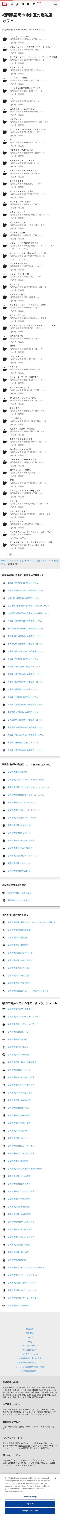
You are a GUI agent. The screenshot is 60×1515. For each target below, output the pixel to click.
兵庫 (52, 1392)
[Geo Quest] (39, 4)
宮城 (38, 1387)
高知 (54, 1395)
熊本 (19, 1397)
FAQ (30, 1341)
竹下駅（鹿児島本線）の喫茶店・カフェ (25, 621)
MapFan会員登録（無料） (14, 1427)
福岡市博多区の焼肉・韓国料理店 (22, 1062)
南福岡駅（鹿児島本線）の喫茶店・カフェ (26, 727)
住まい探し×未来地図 (40, 1409)
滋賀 (37, 1392)
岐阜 (17, 1392)
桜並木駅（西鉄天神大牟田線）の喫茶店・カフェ (29, 605)
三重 (32, 1392)
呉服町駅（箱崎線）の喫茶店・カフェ (24, 598)
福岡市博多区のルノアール (19, 833)
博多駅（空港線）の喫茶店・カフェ (23, 659)
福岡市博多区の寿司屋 (17, 1039)
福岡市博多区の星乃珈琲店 (19, 871)
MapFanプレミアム (11, 1460)
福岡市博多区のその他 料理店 (21, 1077)
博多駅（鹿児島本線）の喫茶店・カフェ (25, 674)
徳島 (39, 1395)
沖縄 (41, 1397)
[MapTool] (23, 4)
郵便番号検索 (50, 1412)
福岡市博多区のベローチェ (19, 863)
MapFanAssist (9, 1463)
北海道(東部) (8, 1387)
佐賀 (9, 1397)
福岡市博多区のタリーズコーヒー (22, 818)
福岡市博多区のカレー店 (18, 1032)
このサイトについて (30, 1354)
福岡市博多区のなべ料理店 (19, 1176)
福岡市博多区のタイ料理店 (19, 1244)
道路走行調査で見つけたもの (30, 1446)
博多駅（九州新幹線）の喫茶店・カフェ (25, 704)
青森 (28, 1387)
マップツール (24, 1409)
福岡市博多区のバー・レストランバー (24, 1275)
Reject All (30, 1505)
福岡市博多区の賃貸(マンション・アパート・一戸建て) (31, 922)
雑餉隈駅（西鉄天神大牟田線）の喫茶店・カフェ (29, 613)
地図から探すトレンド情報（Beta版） (31, 1443)
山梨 (8, 1392)
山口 (34, 1395)
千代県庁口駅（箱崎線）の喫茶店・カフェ (26, 628)
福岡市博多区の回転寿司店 (19, 1305)
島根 (19, 1395)
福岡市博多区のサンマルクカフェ (22, 802)
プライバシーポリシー (30, 1346)
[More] (55, 3)
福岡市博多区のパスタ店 (18, 1047)
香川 (44, 1395)
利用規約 (30, 1333)
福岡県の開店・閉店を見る (19, 893)
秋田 (43, 1387)
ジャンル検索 (17, 561)
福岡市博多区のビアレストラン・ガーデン (26, 1267)
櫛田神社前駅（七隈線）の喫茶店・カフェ (26, 590)
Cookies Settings (30, 1498)
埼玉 (19, 1390)
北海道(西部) (20, 1387)
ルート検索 (12, 1409)
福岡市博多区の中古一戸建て (20, 960)
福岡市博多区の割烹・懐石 (19, 1123)
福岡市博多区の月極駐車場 (19, 930)
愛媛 (49, 1395)
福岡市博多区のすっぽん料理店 (21, 1222)
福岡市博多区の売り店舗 (18, 975)
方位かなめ (40, 1463)
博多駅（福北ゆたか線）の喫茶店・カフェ (26, 651)
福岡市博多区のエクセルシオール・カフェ (26, 795)
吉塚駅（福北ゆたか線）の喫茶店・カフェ (26, 735)
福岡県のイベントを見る (18, 900)
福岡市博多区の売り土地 (18, 968)
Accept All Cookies (30, 1512)
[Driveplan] (34, 4)
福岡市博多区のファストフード (21, 1009)
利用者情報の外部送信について (30, 1362)
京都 (47, 1392)
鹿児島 (35, 1397)
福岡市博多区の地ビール (18, 1130)
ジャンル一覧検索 (21, 1414)
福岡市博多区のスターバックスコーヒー (25, 810)
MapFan (4, 561)
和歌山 (8, 1395)
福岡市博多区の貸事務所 (18, 945)
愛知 (27, 1392)
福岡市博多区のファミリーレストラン (24, 1016)
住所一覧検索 (37, 1412)
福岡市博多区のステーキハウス (21, 1146)
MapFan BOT (21, 1463)
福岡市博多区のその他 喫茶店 (21, 840)
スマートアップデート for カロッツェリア (38, 1460)
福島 (53, 1387)
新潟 (41, 1390)
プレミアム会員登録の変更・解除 (30, 1367)
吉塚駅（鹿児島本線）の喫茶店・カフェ (25, 750)
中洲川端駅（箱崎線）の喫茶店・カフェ (25, 636)
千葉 (24, 1390)
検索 (5, 1409)
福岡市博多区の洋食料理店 (19, 1199)
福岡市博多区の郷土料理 (18, 1252)
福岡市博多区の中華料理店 (19, 1054)
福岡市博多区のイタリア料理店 (21, 1085)
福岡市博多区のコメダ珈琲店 (20, 848)
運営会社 (30, 1329)
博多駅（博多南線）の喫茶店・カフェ (24, 666)
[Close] (56, 1479)
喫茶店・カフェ (43, 561)
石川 (51, 1390)
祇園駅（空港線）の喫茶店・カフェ (23, 583)
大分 (24, 1397)
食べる (30, 561)
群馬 (14, 1390)
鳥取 (14, 1395)
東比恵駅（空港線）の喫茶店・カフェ (24, 712)
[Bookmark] (28, 4)
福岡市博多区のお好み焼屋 (19, 1100)
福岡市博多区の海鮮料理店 (19, 1115)
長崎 (14, 1397)
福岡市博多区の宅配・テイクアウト (23, 1298)
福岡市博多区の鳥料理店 (18, 1161)
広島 (29, 1395)
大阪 (42, 1392)
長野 (12, 1392)
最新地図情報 (8, 1443)
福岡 (5, 1397)
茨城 (5, 1390)
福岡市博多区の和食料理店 (19, 1206)
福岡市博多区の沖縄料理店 (19, 1214)
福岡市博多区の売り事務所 (19, 983)
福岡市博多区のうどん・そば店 (21, 1024)
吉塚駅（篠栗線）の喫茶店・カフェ (23, 742)
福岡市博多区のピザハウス (19, 1184)
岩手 (33, 1387)
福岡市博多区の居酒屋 (17, 1260)
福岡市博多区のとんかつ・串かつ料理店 (25, 1168)
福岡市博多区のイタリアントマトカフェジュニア (29, 787)
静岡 (22, 1392)
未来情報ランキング (22, 1412)
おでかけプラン (49, 1414)
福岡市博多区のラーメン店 (19, 1070)
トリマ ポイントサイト (25, 1465)
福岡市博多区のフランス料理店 (21, 1191)
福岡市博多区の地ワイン (18, 1138)
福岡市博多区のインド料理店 (20, 1229)
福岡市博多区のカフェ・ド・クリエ (23, 856)
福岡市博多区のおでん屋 (18, 1108)
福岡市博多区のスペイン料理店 (21, 1237)
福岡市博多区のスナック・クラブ (22, 1282)
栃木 (9, 1390)
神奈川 (35, 1390)
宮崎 (29, 1397)
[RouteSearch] (17, 4)
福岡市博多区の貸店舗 (17, 937)
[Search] (12, 4)
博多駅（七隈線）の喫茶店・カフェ (23, 697)
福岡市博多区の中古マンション (21, 953)
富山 (46, 1390)
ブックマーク (35, 1414)
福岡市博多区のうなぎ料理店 (20, 1092)
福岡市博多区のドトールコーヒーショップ (26, 780)
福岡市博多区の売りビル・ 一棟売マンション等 (28, 991)
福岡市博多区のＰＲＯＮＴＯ (20, 825)
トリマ (31, 1463)
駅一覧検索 (7, 1414)
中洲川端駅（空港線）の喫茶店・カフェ (25, 643)
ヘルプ (30, 1337)
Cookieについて (30, 1350)
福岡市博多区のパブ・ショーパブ (22, 1290)
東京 (29, 1390)
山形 (48, 1387)
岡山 (24, 1395)
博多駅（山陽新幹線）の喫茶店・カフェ (25, 682)
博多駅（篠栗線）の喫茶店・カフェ (23, 689)
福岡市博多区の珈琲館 (17, 772)
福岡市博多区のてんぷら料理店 (21, 1153)
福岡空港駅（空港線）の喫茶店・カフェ (25, 720)
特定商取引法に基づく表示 (30, 1358)
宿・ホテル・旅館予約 (39, 1448)
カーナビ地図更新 (21, 1448)
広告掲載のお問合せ (30, 1371)
